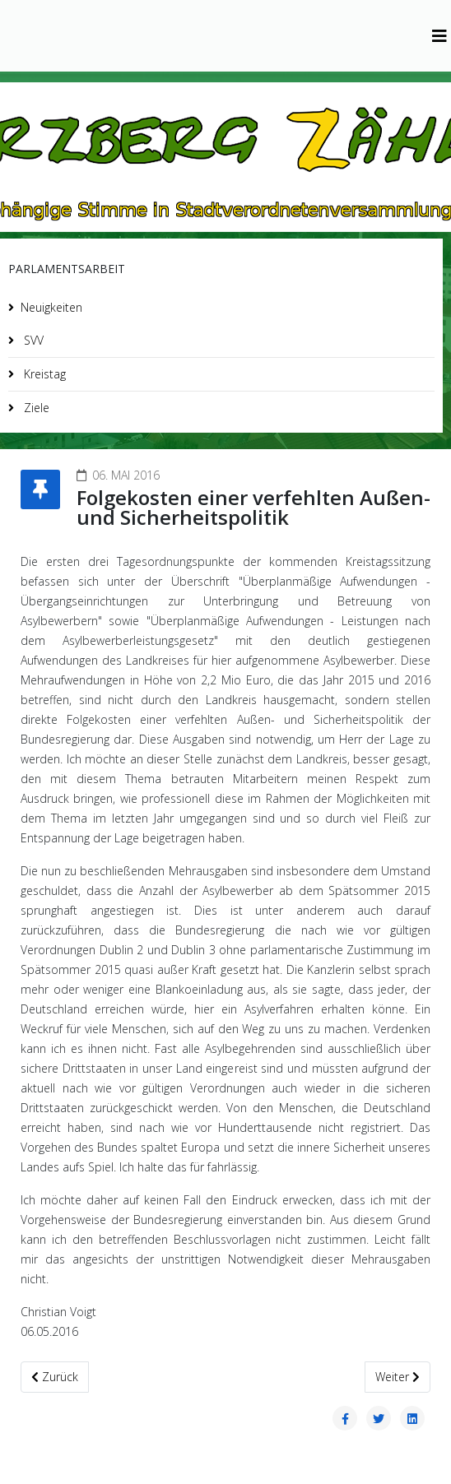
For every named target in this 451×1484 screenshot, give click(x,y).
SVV (32, 340)
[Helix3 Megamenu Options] (439, 36)
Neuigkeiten (51, 307)
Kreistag (43, 374)
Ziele (35, 407)
